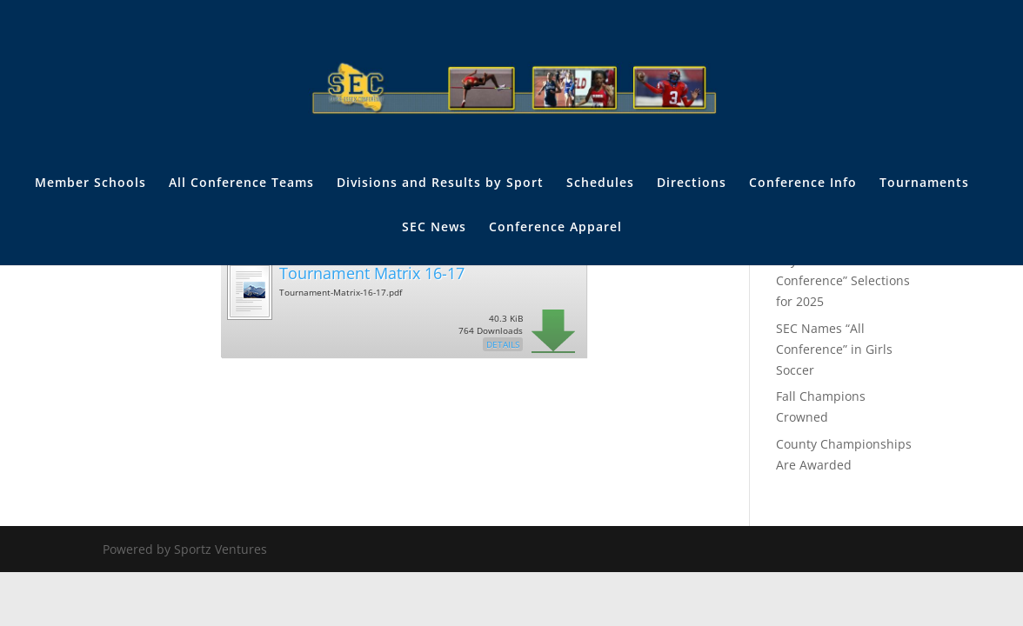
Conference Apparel (555, 228)
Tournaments (924, 183)
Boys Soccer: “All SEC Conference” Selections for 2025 (843, 281)
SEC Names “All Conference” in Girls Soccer (834, 349)
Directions (691, 183)
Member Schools (90, 183)
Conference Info (803, 183)
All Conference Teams (241, 183)
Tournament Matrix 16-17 (372, 273)
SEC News (434, 228)
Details (502, 344)
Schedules (600, 183)
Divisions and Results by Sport (440, 183)
